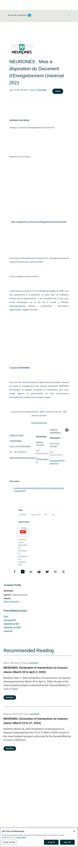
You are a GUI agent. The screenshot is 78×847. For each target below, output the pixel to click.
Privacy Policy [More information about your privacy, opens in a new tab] (21, 838)
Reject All (67, 843)
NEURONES (42, 90)
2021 (53, 515)
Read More (10, 697)
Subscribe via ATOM (12, 627)
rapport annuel (36, 515)
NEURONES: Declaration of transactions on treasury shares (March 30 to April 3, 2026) (35, 670)
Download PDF (10, 620)
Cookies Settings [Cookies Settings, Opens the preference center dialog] (9, 843)
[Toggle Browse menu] (68, 15)
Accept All (51, 843)
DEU (46, 515)
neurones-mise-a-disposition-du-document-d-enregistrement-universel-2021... (23, 552)
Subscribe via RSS (11, 624)
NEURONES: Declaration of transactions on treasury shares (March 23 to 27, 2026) (35, 721)
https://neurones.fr (11, 601)
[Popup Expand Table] (67, 430)
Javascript (8, 631)
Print (6, 616)
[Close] (74, 832)
